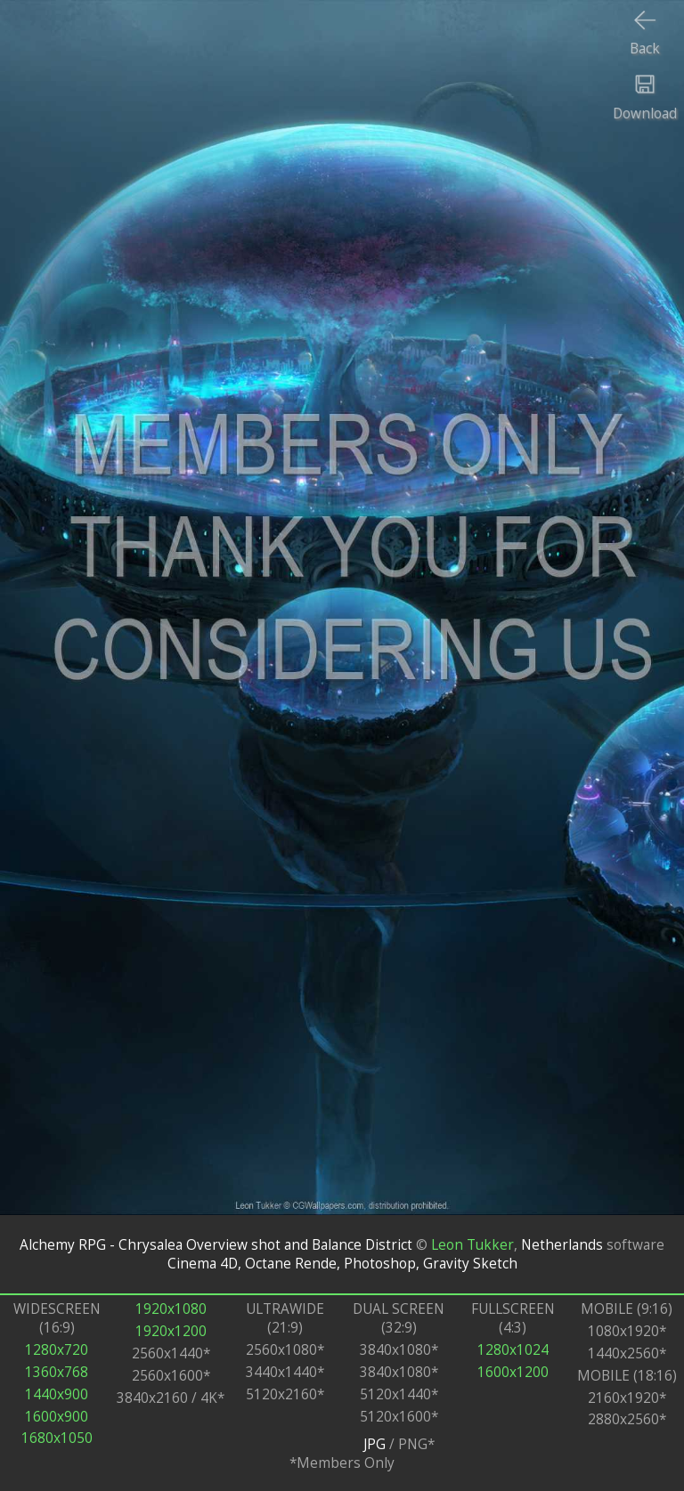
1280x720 (56, 1350)
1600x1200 (513, 1372)
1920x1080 (171, 1309)
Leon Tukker (472, 1245)
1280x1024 (513, 1350)
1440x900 (56, 1394)
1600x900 (56, 1416)
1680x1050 (57, 1438)
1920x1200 (171, 1331)
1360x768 (56, 1372)
